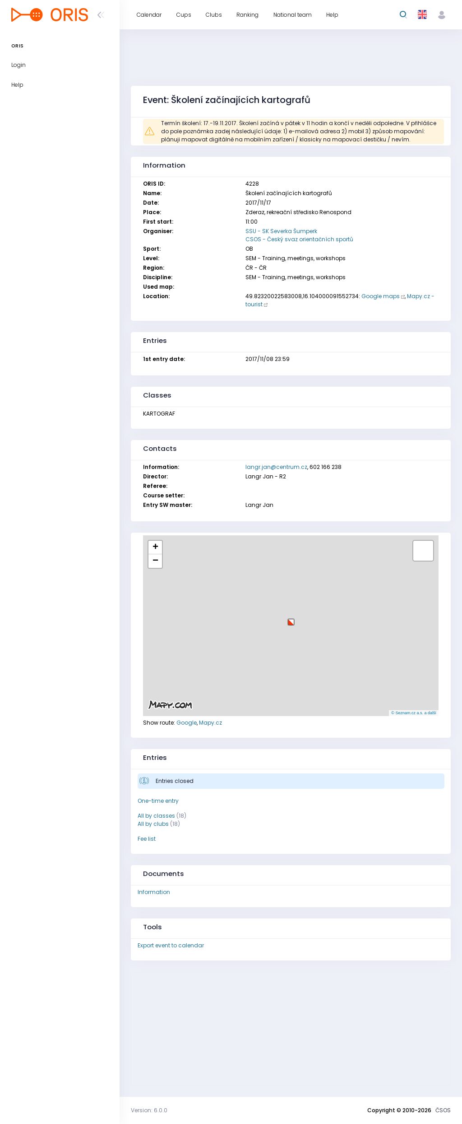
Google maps (380, 296)
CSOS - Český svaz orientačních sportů (299, 239)
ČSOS (443, 1110)
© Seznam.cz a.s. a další (413, 713)
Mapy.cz (210, 722)
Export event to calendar (171, 945)
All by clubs (153, 824)
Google (186, 722)
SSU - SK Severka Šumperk (281, 231)
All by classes (156, 816)
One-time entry (158, 801)
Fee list (147, 839)
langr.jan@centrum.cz (276, 467)
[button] (291, 619)
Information (154, 892)
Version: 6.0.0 (149, 1110)
